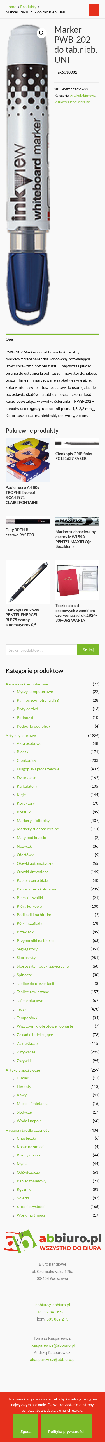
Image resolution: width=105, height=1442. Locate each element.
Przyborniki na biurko (36, 940)
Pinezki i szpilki (30, 897)
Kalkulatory (27, 786)
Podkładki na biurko (34, 914)
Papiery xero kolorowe (36, 889)
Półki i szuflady (29, 923)
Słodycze (24, 1112)
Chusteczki (26, 1138)
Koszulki (24, 811)
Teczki (22, 1009)
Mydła (22, 1163)
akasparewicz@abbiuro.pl (52, 1359)
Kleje (21, 794)
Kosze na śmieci (31, 1146)
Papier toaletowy (31, 1181)
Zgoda (25, 1431)
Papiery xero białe (32, 880)
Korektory (26, 803)
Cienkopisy (26, 760)
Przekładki (26, 931)
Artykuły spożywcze (23, 1070)
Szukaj (88, 649)
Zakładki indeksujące (35, 1034)
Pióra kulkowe (29, 906)
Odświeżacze (28, 1172)
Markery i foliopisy (33, 820)
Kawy (22, 1094)
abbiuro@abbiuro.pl (52, 1305)
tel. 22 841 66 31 (52, 1312)
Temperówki (27, 1017)
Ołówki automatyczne (35, 863)
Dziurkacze (26, 777)
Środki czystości (31, 1206)
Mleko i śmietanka (32, 1103)
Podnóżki (25, 717)
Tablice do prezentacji (35, 983)
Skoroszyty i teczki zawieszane (43, 966)
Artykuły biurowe (21, 735)
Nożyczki (25, 846)
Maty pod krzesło (31, 837)
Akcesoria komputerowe (27, 684)
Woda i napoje (29, 1120)
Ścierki (23, 1197)
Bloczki (23, 751)
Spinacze (24, 974)
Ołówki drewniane (32, 871)
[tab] (52, 339)
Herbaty (24, 1086)
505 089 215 (57, 1319)
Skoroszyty (26, 957)
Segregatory (27, 948)
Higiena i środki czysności (28, 1130)
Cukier (23, 1077)
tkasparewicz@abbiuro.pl (52, 1345)
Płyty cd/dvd (27, 708)
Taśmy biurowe (30, 1000)
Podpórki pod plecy (34, 726)
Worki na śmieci (31, 1215)
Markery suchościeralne (38, 828)
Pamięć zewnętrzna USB (38, 700)
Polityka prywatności (66, 1431)
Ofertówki (26, 854)
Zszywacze (26, 1052)
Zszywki (24, 1060)
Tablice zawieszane (33, 991)
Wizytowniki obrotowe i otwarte (45, 1026)
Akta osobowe (29, 743)
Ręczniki (24, 1189)
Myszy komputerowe (35, 691)
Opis (10, 339)
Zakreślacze (27, 1043)
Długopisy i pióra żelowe (38, 769)
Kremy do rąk (29, 1155)
